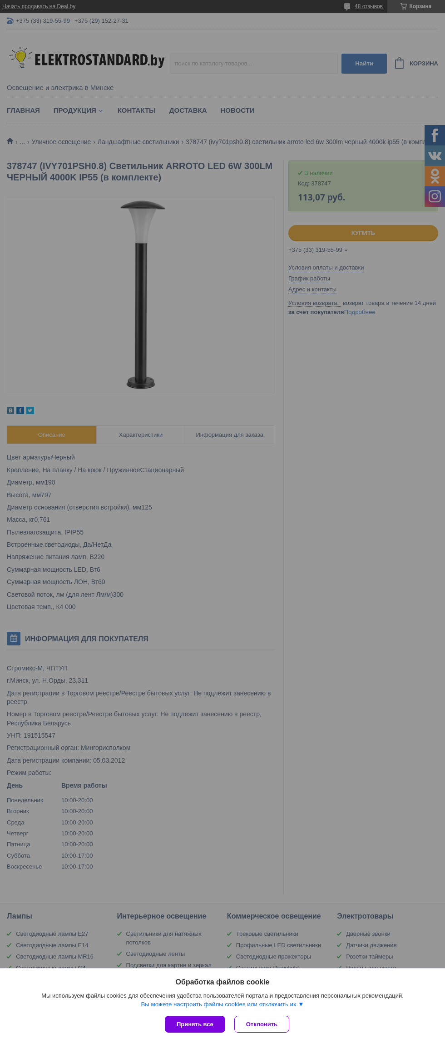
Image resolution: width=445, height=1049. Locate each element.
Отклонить (261, 1024)
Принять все (195, 1024)
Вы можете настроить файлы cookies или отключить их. (219, 1004)
